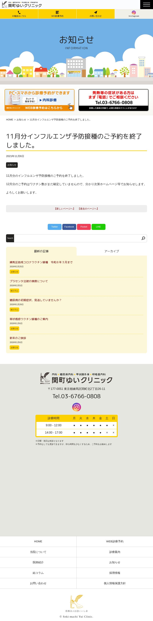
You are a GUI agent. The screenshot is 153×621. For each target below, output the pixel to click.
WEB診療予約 (114, 541)
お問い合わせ (38, 583)
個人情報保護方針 (115, 583)
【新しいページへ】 (64, 208)
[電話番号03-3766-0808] (113, 90)
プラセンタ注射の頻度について (29, 281)
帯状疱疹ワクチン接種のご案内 (29, 319)
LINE (98, 227)
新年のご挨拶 (19, 338)
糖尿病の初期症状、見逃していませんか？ (36, 300)
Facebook (69, 227)
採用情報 (114, 572)
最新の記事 (41, 251)
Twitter (54, 227)
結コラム (14, 291)
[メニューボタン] (146, 4)
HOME (9, 119)
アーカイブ (111, 251)
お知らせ (21, 119)
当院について (38, 552)
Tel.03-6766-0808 (76, 396)
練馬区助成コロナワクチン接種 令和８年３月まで (42, 262)
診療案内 (114, 552)
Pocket (83, 227)
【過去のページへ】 (88, 208)
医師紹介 (38, 562)
